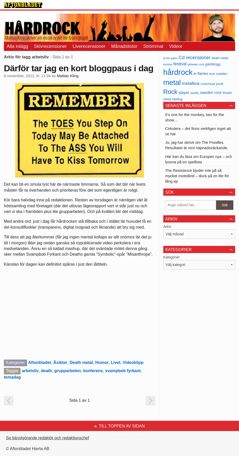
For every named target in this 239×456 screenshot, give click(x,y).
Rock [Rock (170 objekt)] (170, 91)
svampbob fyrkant (123, 371)
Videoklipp (133, 362)
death (46, 371)
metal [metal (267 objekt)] (172, 82)
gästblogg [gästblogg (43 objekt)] (212, 64)
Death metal (81, 362)
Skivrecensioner (50, 46)
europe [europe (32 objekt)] (167, 64)
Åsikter (60, 362)
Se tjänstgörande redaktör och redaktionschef (47, 438)
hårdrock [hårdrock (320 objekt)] (178, 72)
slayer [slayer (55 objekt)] (183, 92)
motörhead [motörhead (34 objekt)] (208, 83)
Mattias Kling (67, 76)
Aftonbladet (39, 362)
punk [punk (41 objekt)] (220, 84)
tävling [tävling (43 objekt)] (177, 99)
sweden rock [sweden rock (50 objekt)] (210, 93)
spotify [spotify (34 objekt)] (194, 92)
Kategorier (171, 257)
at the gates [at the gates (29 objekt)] (170, 58)
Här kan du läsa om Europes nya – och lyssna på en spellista (198, 159)
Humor (102, 362)
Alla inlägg (17, 46)
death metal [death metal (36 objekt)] (220, 58)
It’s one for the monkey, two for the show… (194, 117)
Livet (115, 362)
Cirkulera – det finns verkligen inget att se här (198, 131)
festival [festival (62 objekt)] (179, 63)
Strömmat (153, 46)
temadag (12, 377)
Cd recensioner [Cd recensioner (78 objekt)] (195, 57)
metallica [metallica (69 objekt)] (191, 83)
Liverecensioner (89, 46)
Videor (176, 46)
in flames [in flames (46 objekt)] (201, 73)
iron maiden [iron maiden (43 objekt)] (218, 74)
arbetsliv (30, 371)
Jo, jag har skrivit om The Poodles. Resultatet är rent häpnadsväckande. (196, 145)
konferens (93, 371)
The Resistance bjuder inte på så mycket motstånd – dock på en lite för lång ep (197, 175)
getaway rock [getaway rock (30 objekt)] (196, 64)
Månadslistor (124, 46)
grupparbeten (67, 371)
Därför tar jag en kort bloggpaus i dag (78, 68)
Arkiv (167, 227)
